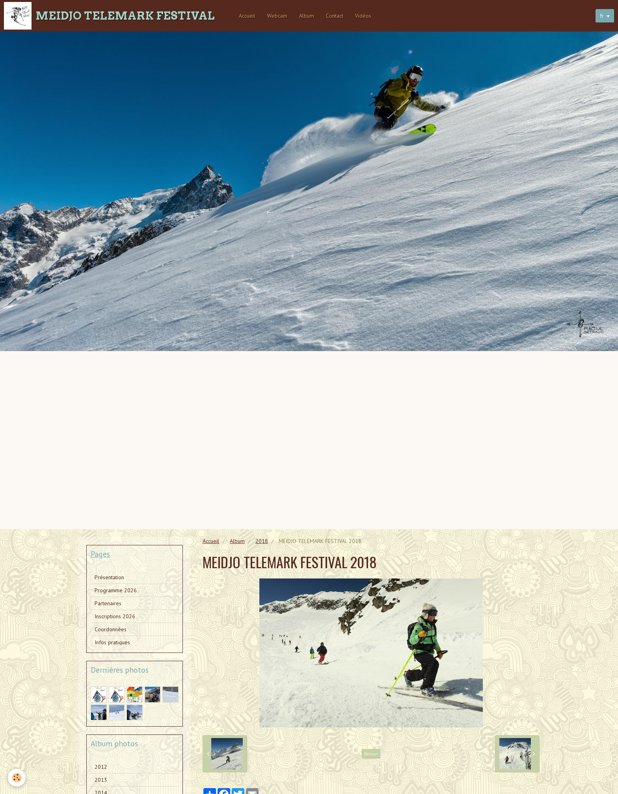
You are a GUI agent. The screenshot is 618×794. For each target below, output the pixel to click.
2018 (261, 541)
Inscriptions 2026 (115, 616)
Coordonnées (111, 629)
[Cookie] (17, 778)
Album (306, 15)
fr (602, 15)
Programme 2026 (116, 590)
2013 (101, 779)
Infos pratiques (112, 642)
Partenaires (108, 603)
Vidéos (363, 15)
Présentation (109, 577)
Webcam (277, 15)
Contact (334, 15)
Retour (371, 754)
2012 (101, 766)
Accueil (247, 15)
